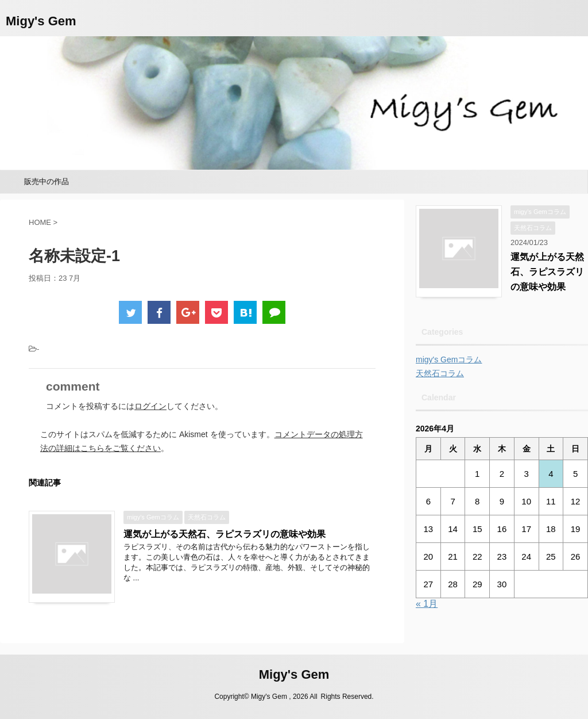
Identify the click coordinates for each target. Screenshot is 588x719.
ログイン (150, 406)
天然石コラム (440, 373)
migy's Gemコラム (449, 359)
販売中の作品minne (46, 185)
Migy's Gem (41, 21)
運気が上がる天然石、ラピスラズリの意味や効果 (224, 534)
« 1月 (427, 604)
